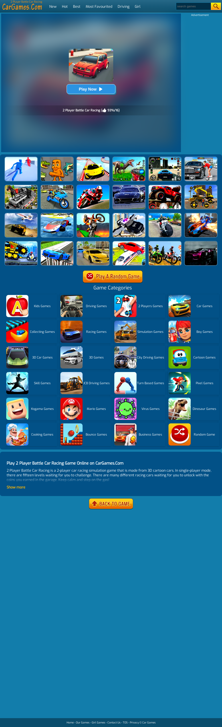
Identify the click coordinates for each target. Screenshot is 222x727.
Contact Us (114, 722)
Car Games (149, 722)
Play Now (91, 89)
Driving (123, 6)
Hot (65, 6)
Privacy (134, 722)
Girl (138, 6)
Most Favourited (99, 6)
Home (70, 722)
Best (76, 6)
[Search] (193, 6)
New (53, 6)
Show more (16, 487)
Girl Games (98, 722)
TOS (125, 722)
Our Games (82, 722)
